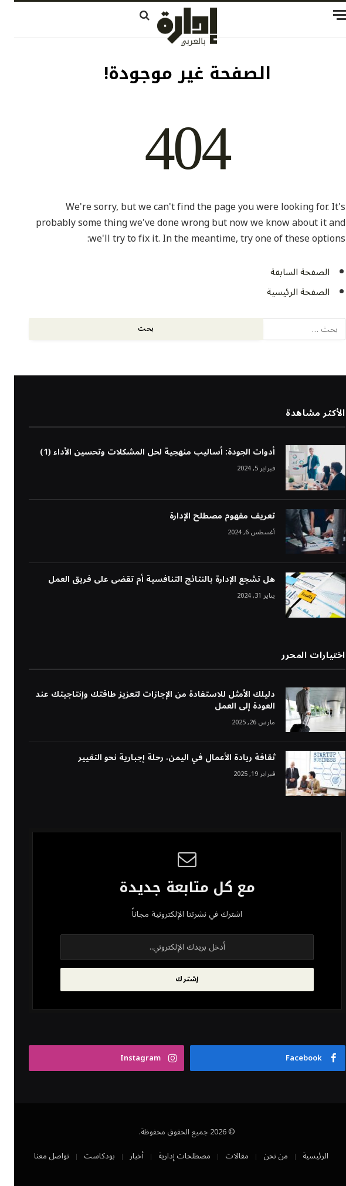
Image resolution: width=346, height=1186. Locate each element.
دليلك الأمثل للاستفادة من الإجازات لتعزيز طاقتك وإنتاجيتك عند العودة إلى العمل (141, 700)
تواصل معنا (37, 1156)
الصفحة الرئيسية (284, 292)
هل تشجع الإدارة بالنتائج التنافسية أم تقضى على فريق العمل (147, 579)
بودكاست (85, 1156)
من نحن (261, 1156)
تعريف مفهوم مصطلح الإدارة (208, 516)
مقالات (223, 1156)
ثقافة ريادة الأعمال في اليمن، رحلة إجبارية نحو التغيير (162, 758)
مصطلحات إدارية (170, 1156)
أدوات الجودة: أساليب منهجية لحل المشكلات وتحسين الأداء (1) (143, 452)
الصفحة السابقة (286, 272)
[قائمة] (275, 15)
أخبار (123, 1156)
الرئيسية (301, 1156)
